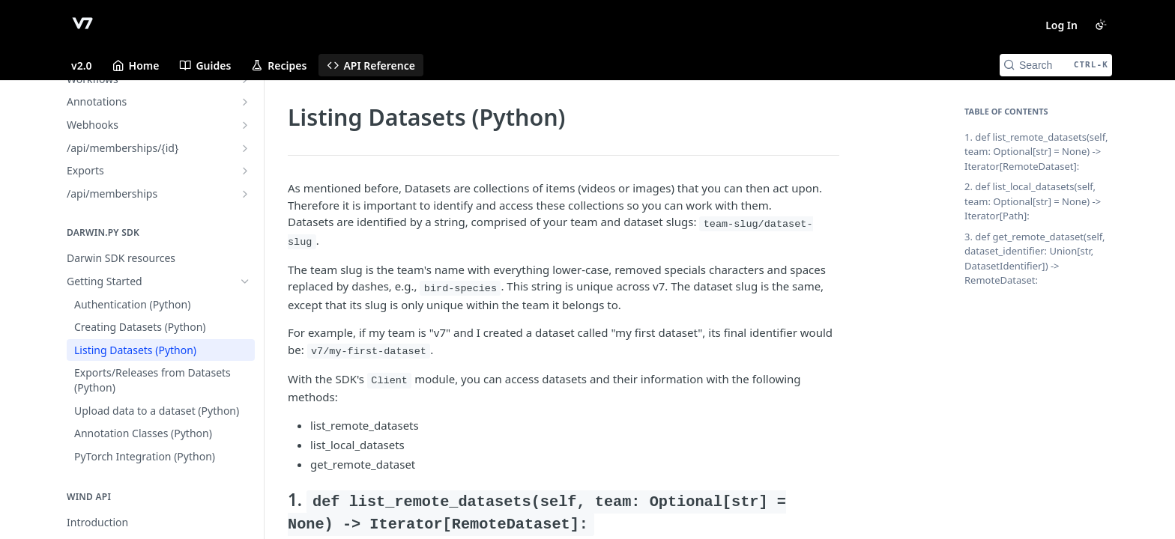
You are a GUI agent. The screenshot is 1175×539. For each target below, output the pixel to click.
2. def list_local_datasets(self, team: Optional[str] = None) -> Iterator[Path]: (1032, 201)
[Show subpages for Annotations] (245, 102)
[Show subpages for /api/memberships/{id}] (245, 148)
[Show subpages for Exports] (245, 171)
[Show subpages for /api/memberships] (245, 194)
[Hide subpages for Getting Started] (245, 281)
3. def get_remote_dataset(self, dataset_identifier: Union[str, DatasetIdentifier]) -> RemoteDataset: (1034, 258)
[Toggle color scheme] (1101, 24)
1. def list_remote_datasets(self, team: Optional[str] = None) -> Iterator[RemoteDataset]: (1036, 151)
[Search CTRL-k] (1056, 65)
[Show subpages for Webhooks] (245, 125)
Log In (1061, 25)
